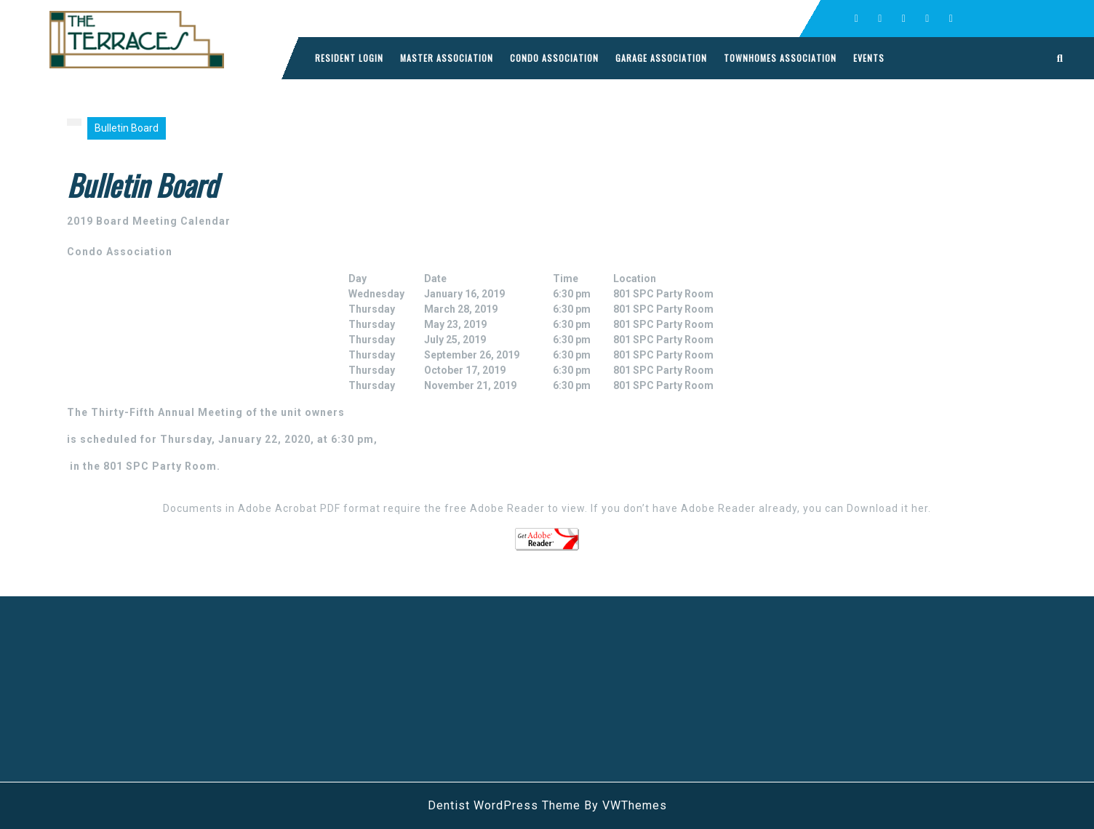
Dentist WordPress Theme (504, 805)
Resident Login (349, 58)
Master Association (446, 58)
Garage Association (661, 58)
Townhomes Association (780, 58)
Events (869, 58)
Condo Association (554, 58)
